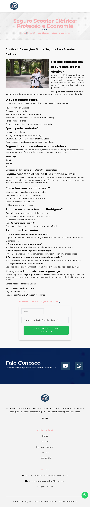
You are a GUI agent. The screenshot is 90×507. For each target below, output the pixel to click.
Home (23, 33)
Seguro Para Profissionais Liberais (20, 288)
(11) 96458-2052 (45, 487)
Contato (45, 453)
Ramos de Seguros (45, 447)
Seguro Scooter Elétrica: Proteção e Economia (48, 33)
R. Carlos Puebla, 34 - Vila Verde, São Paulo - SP (45, 476)
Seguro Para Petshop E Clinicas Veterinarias (25, 295)
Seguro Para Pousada (15, 292)
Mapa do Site (45, 458)
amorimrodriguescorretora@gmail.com (45, 481)
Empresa (45, 441)
